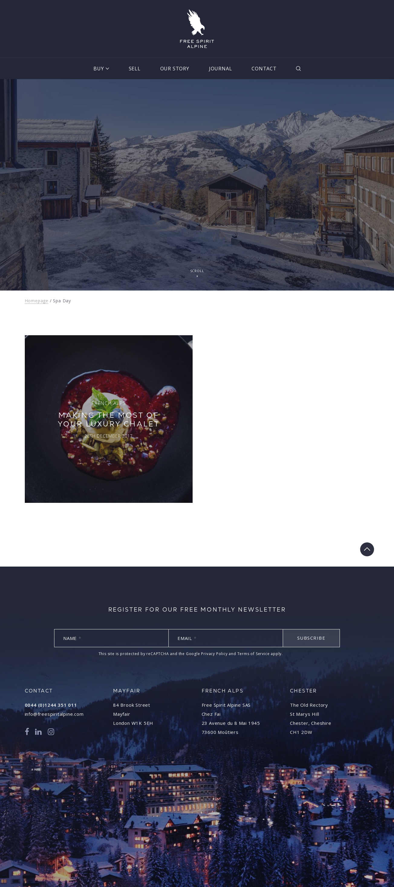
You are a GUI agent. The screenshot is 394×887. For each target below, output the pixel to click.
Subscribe (311, 638)
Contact (264, 68)
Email (187, 638)
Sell (135, 68)
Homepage (36, 301)
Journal (220, 68)
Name (72, 638)
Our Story (174, 68)
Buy (98, 68)
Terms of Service (253, 653)
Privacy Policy (214, 653)
